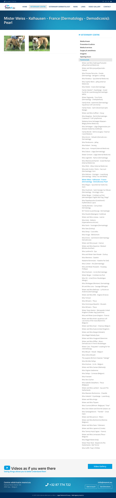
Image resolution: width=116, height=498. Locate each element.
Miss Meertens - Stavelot (90, 257)
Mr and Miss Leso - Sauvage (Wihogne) (95, 286)
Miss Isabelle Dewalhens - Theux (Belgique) (93, 384)
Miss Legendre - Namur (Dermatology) (95, 158)
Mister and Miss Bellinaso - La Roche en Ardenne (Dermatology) (95, 291)
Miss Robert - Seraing (89, 145)
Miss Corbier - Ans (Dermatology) (93, 264)
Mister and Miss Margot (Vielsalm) (93, 332)
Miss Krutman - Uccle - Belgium (92, 364)
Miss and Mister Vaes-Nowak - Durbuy (95, 254)
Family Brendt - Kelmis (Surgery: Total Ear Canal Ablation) (96, 133)
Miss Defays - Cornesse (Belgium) (93, 373)
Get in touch (91, 487)
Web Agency (75, 495)
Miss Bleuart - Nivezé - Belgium (92, 352)
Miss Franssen (86, 377)
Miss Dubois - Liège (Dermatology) (93, 152)
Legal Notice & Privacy (63, 495)
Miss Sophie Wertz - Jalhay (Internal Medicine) (94, 83)
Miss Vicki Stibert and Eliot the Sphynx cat (96, 409)
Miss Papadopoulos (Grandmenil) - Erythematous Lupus (93, 201)
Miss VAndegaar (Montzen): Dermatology (95, 283)
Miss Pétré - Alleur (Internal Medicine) (94, 166)
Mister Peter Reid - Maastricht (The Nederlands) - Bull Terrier (93, 444)
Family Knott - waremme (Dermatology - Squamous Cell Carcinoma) (95, 104)
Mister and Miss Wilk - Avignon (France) (95, 295)
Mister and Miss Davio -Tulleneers (93, 425)
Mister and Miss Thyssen (90, 402)
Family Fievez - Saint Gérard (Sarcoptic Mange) (95, 109)
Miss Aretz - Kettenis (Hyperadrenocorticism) (90, 221)
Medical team (85, 41)
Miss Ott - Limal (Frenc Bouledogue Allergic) (94, 279)
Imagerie (83, 54)
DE (106, 1)
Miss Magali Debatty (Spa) (90, 335)
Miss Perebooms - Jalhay (90, 142)
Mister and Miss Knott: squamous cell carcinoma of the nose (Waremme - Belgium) (94, 321)
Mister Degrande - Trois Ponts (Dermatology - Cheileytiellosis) (92, 98)
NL (108, 1)
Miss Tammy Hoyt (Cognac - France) (94, 431)
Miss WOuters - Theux (89, 301)
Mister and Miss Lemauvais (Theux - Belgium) (94, 435)
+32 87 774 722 (60, 485)
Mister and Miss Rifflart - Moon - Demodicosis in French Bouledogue (94, 342)
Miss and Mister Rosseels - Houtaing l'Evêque (94, 268)
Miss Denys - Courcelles (90, 232)
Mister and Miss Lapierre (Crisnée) (93, 428)
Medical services (86, 47)
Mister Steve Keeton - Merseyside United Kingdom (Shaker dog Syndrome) (96, 311)
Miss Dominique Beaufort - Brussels (94, 304)
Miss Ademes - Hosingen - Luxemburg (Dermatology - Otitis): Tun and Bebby (95, 175)
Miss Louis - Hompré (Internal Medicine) (95, 148)
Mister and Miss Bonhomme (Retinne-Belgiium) (95, 421)
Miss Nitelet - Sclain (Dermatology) (93, 87)
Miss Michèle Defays (89, 361)
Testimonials (84, 60)
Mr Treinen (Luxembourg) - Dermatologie (96, 211)
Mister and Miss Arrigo (89, 399)
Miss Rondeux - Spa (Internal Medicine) (95, 79)
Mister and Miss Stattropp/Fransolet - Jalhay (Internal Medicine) (94, 64)
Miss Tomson (86, 298)
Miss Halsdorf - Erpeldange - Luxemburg (95, 396)
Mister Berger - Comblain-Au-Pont (93, 275)
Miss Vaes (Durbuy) (88, 228)
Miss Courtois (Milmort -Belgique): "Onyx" (96, 405)
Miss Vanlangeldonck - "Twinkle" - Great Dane (95, 413)
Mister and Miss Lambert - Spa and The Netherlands (95, 389)
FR (103, 1)
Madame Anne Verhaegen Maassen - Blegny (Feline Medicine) (94, 122)
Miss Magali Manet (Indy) (90, 440)
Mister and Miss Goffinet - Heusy (93, 113)
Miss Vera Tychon (88, 380)
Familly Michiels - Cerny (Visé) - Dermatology (92, 207)
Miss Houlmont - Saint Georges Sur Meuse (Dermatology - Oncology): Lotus (96, 191)
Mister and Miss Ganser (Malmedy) (93, 367)
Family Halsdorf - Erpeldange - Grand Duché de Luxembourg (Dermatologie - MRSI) (95, 92)
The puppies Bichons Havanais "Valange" (95, 358)
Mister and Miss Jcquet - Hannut (93, 243)
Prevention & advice (87, 44)
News (75, 7)
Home (24, 7)
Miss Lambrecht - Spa (89, 251)
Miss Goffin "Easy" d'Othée (91, 448)
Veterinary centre (38, 7)
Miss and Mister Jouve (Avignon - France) (95, 315)
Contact (107, 7)
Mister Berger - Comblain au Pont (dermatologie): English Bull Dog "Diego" (95, 196)
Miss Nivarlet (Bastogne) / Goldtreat (94, 214)
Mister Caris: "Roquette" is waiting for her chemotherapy (96, 348)
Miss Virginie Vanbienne (90, 370)
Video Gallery (94, 7)
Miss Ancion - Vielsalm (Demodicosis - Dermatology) (94, 138)
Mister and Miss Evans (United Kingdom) (95, 329)
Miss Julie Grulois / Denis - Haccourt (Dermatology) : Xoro (94, 170)
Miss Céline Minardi (88, 355)
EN (111, 1)
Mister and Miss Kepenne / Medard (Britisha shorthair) (94, 247)
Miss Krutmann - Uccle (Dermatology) (94, 272)
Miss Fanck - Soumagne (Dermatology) (95, 225)
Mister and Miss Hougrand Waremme (94, 338)
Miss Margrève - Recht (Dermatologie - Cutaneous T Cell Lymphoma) (95, 117)
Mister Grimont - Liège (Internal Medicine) (96, 155)
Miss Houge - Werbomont (90, 235)
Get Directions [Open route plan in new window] (105, 487)
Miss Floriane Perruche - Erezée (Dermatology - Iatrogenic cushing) (93, 74)
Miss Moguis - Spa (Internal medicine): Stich (95, 186)
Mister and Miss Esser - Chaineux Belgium (96, 326)
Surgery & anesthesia (88, 51)
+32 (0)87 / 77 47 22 (10, 1)
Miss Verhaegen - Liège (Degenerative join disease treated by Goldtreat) (96, 128)
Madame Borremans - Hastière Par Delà (95, 261)
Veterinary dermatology (59, 7)
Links (83, 7)
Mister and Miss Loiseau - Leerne (93, 217)
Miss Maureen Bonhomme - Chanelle (94, 393)
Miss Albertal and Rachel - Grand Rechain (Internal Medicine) (96, 162)
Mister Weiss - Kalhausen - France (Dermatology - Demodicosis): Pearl (95, 181)
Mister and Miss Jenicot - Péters (92, 417)
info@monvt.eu (105, 482)
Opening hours (85, 57)
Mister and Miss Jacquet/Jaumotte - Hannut (94, 69)
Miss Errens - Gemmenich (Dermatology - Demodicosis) (96, 239)
